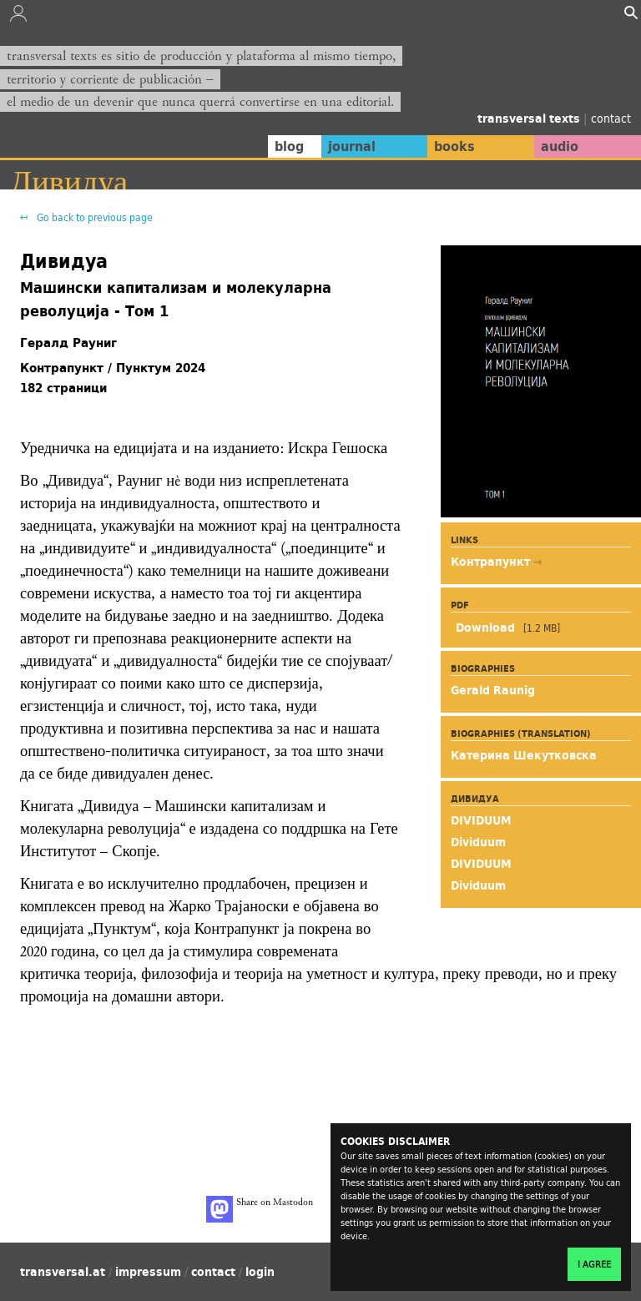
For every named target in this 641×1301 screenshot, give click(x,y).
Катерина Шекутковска (524, 755)
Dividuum (478, 842)
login (260, 1272)
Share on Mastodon (259, 1209)
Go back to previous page (93, 217)
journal (336, 146)
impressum (148, 1272)
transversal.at (62, 1272)
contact (611, 118)
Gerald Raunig (493, 690)
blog (271, 146)
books (445, 146)
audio (556, 146)
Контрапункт (492, 561)
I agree (594, 1264)
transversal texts (530, 118)
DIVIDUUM (481, 820)
